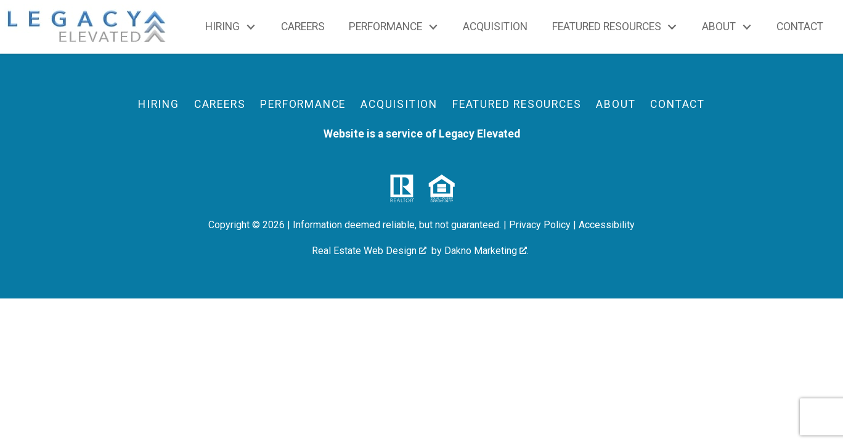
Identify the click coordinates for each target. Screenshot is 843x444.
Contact (799, 27)
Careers (303, 27)
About (615, 104)
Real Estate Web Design (369, 251)
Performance (303, 104)
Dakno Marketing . (486, 251)
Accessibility (607, 225)
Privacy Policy (540, 225)
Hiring (158, 104)
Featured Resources (516, 104)
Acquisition (495, 27)
